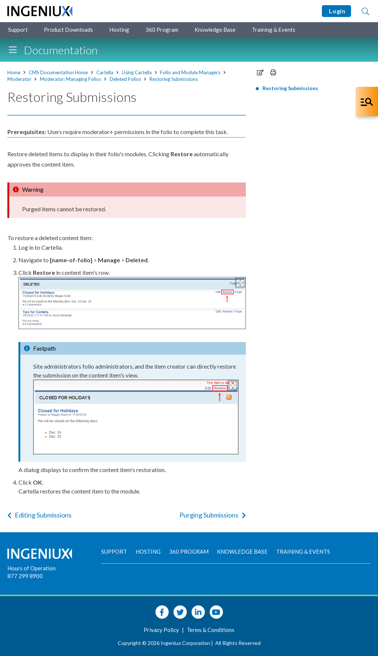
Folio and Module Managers (190, 72)
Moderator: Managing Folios (70, 79)
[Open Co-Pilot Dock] (367, 101)
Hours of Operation (31, 568)
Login (336, 10)
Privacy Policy (162, 629)
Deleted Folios (125, 79)
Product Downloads (68, 29)
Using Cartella (137, 72)
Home (13, 72)
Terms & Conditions (210, 629)
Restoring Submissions (174, 79)
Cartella (104, 72)
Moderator (19, 79)
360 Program (161, 29)
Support (18, 29)
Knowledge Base (215, 29)
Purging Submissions (212, 515)
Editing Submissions (39, 515)
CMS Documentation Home (58, 72)
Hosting (119, 29)
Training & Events (273, 29)
